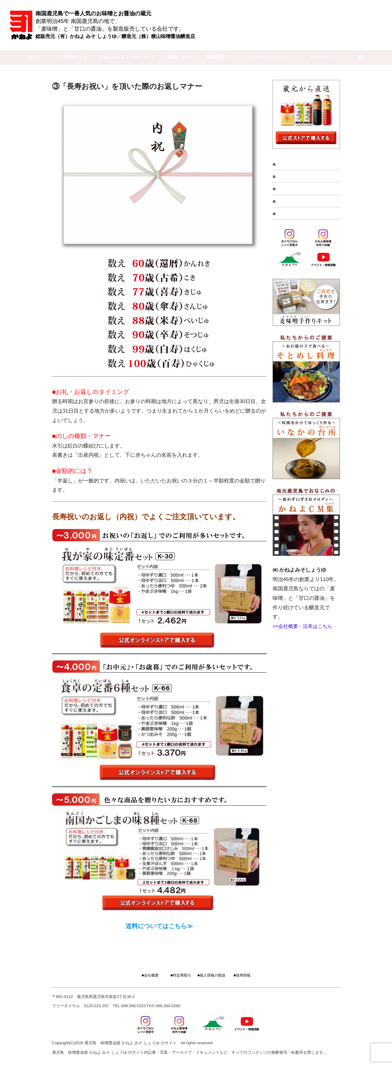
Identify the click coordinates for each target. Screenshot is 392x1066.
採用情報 (288, 218)
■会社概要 (149, 975)
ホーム (30, 57)
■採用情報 (241, 975)
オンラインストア (283, 57)
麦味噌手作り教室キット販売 (308, 164)
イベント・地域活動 (299, 177)
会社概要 (288, 204)
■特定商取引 (180, 975)
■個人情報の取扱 (211, 975)
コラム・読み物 (295, 191)
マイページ (330, 57)
